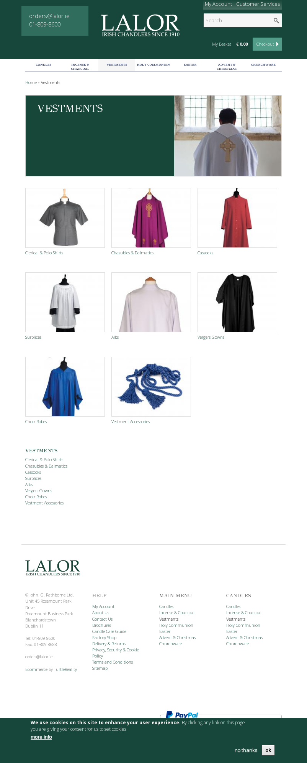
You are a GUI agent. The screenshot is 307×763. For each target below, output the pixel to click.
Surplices (33, 337)
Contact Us (102, 619)
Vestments (116, 65)
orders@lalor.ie (49, 16)
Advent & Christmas (227, 67)
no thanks (246, 750)
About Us (100, 612)
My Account (218, 3)
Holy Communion (153, 65)
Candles (43, 65)
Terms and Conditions (112, 662)
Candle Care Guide (109, 631)
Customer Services (256, 5)
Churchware (263, 65)
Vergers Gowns (211, 337)
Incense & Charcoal (80, 67)
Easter (190, 65)
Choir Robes (36, 421)
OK (268, 750)
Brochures (101, 625)
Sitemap (100, 668)
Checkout (265, 44)
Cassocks (205, 252)
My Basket (221, 44)
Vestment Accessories (130, 421)
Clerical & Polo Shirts (44, 252)
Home (31, 82)
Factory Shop (104, 637)
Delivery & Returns (109, 643)
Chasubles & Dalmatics (132, 252)
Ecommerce (36, 669)
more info (41, 737)
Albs (115, 337)
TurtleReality (65, 669)
